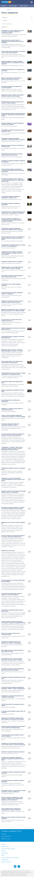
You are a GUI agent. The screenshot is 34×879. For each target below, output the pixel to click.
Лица (2, 855)
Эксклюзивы (10, 5)
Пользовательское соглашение (9, 857)
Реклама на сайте (5, 838)
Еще (32, 5)
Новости (3, 5)
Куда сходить (19, 5)
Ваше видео (4, 853)
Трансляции (26, 5)
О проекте (3, 833)
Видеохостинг (5, 846)
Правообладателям (6, 836)
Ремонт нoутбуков (6, 862)
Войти (32, 2)
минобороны (9, 23)
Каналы (3, 851)
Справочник (4, 859)
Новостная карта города (8, 848)
